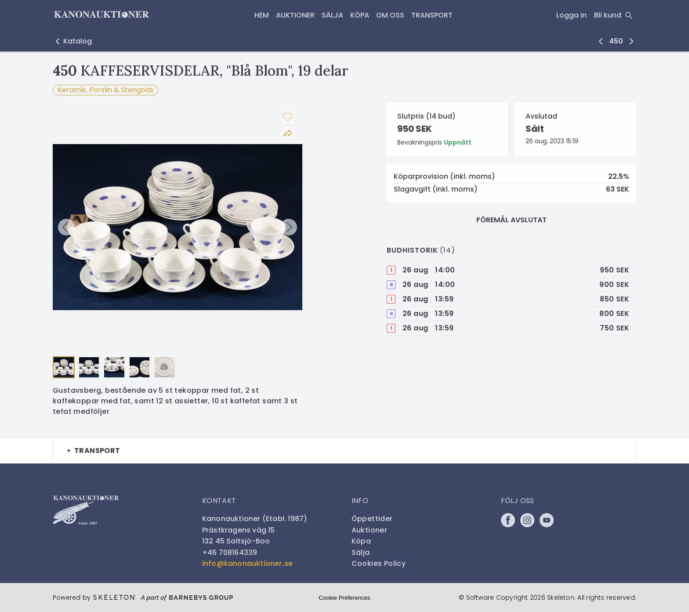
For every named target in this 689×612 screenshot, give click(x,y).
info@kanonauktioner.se (247, 563)
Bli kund (607, 15)
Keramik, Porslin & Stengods (105, 90)
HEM (261, 15)
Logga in (571, 15)
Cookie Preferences (344, 597)
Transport (432, 15)
